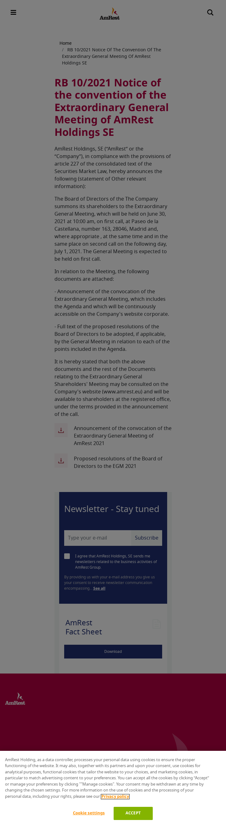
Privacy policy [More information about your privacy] (115, 797)
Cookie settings (89, 813)
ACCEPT (133, 813)
